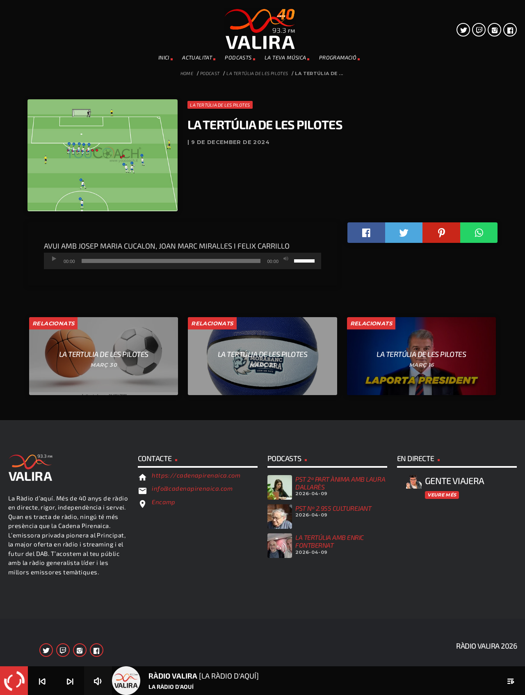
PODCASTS (238, 57)
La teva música (285, 57)
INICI (163, 57)
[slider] (171, 393)
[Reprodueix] (54, 390)
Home (187, 73)
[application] (182, 392)
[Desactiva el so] (286, 390)
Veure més (441, 626)
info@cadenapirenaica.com (192, 620)
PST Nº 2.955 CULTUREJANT (333, 640)
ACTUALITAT (197, 57)
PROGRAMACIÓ (337, 57)
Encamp (164, 633)
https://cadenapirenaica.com (196, 606)
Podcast (210, 73)
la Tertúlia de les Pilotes (257, 73)
